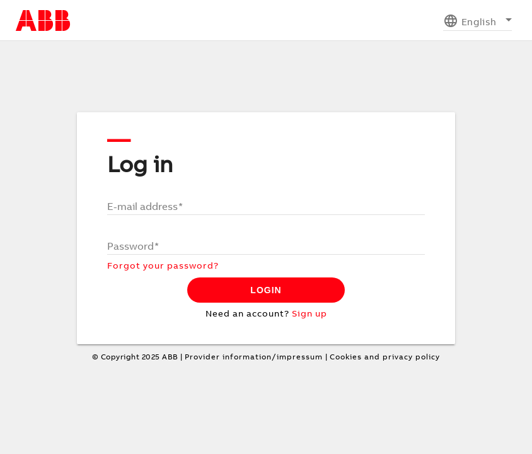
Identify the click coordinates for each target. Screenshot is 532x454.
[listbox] (477, 20)
